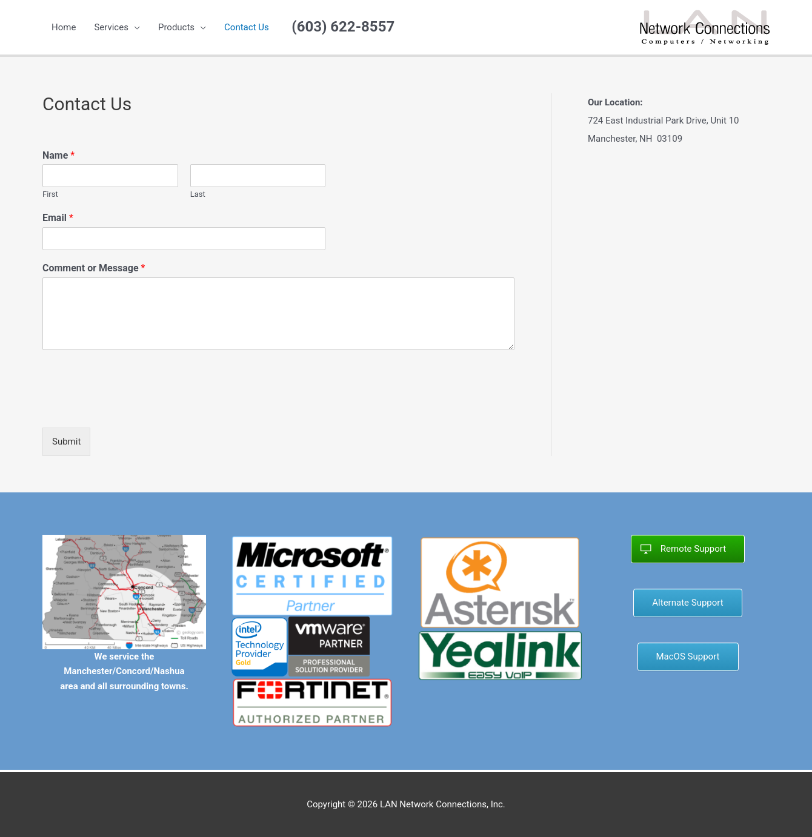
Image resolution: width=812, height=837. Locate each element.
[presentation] (134, 407)
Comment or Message (93, 268)
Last (197, 194)
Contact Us (246, 27)
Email (57, 217)
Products (176, 27)
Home (64, 27)
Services (111, 27)
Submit (66, 441)
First (50, 194)
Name (58, 155)
